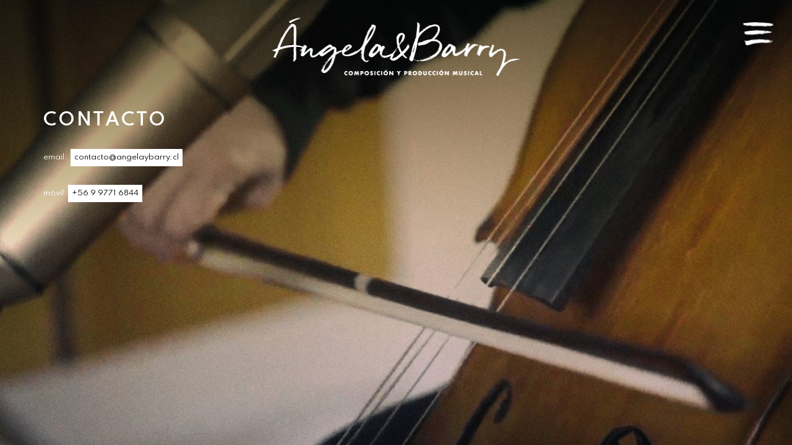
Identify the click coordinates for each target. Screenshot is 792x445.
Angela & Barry (396, 46)
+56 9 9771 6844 (105, 193)
